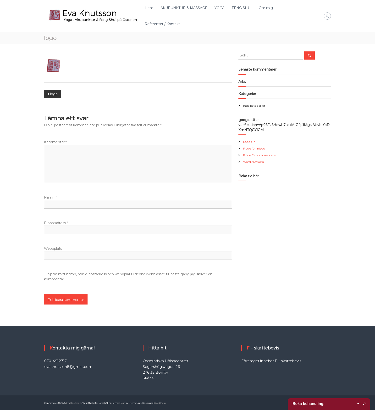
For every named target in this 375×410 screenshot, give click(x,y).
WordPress (159, 403)
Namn (50, 197)
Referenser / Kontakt (162, 24)
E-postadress (56, 223)
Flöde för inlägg (254, 148)
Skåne (148, 378)
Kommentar (55, 142)
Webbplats (53, 248)
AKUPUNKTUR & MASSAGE (183, 8)
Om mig (266, 8)
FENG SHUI (242, 8)
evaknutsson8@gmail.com (68, 366)
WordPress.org (253, 162)
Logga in (249, 142)
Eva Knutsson (73, 403)
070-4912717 (55, 361)
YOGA (220, 8)
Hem (149, 8)
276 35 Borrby (155, 372)
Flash (122, 403)
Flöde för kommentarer (260, 155)
